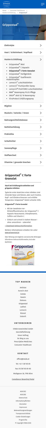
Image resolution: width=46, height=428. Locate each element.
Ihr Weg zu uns (23, 338)
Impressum (23, 407)
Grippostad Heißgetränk (20, 74)
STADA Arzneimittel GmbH (23, 329)
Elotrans (23, 300)
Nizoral (23, 313)
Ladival (23, 307)
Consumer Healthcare (23, 345)
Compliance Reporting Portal (23, 379)
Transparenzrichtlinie (23, 413)
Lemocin (23, 310)
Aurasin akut (23, 291)
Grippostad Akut (17, 64)
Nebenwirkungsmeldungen (23, 410)
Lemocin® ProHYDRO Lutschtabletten (25, 89)
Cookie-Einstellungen (23, 417)
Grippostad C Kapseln (19, 67)
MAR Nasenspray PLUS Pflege (22, 92)
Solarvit (23, 316)
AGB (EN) (23, 394)
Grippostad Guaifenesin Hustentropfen (18, 78)
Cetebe (23, 294)
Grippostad (23, 304)
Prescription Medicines (23, 342)
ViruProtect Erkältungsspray (21, 98)
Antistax (23, 288)
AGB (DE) (23, 391)
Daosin (23, 297)
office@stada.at (23, 359)
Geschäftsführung (23, 332)
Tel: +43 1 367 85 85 (23, 364)
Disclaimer (23, 404)
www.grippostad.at (12, 233)
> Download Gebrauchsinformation (18, 226)
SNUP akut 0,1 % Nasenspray (22, 95)
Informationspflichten (23, 401)
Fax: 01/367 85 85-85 (23, 369)
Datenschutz (23, 398)
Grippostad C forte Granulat (22, 71)
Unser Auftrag (23, 335)
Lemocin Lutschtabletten (20, 82)
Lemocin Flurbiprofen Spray (22, 86)
